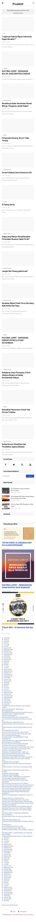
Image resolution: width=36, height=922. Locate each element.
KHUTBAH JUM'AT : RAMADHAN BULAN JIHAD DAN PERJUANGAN (16, 72)
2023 (5, 699)
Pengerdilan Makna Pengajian (10, 762)
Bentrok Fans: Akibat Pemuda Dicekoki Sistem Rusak (17, 803)
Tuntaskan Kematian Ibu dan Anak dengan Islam (16, 748)
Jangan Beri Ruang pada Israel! (15, 271)
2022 (5, 677)
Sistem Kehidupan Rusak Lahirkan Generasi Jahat (16, 734)
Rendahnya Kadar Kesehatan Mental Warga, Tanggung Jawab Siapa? (17, 104)
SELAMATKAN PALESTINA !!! (10, 730)
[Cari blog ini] (14, 476)
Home (13, 911)
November (7, 653)
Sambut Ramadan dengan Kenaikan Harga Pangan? (17, 786)
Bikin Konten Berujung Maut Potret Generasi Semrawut (18, 785)
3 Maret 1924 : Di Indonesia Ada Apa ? (17, 628)
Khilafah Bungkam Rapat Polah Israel (12, 722)
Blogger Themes (12, 914)
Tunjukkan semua (18, 13)
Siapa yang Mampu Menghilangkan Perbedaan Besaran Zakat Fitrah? (16, 237)
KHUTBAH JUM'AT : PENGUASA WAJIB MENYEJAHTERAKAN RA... (13, 714)
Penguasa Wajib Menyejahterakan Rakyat (13, 778)
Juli (5, 646)
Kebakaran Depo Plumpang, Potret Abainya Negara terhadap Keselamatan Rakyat (16, 375)
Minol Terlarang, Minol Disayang (11, 735)
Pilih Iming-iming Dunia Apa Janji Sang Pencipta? (16, 788)
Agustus (6, 648)
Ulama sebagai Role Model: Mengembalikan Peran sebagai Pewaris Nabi (22, 497)
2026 (5, 895)
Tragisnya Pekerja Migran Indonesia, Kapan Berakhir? (17, 37)
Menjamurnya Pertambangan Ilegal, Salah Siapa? (16, 790)
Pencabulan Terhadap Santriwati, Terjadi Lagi (15, 752)
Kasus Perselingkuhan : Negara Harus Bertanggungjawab (13, 709)
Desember (7, 654)
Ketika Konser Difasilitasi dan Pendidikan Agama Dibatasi (14, 445)
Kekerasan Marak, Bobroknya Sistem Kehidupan (16, 753)
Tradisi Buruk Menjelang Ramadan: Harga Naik (15, 800)
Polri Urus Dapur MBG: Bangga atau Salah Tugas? (22, 505)
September (7, 649)
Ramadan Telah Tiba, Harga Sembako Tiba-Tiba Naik (17, 801)
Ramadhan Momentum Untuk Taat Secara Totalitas (16, 410)
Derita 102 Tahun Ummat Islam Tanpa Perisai (15, 732)
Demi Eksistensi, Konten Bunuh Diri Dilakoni (15, 783)
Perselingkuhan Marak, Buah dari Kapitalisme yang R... (18, 712)
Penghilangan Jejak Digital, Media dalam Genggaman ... (18, 757)
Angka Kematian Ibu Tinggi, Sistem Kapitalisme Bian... (18, 740)
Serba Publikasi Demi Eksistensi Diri (17, 172)
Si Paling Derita (8, 204)
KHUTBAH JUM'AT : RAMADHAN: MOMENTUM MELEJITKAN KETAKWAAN (15, 340)
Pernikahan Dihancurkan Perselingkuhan (14, 745)
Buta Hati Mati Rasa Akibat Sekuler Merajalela (15, 743)
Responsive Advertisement (10, 905)
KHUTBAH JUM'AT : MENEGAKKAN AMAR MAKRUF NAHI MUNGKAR (17, 586)
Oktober (6, 651)
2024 (5, 852)
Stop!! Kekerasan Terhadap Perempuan (13, 755)
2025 (5, 874)
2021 (5, 656)
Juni (5, 644)
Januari (6, 658)
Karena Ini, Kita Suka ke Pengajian (12, 750)
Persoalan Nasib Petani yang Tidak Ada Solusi (15, 717)
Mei (5, 643)
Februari (6, 659)
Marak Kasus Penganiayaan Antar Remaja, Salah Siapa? (18, 747)
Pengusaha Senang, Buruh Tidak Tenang (15, 139)
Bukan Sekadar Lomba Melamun (11, 742)
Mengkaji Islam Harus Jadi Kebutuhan (13, 798)
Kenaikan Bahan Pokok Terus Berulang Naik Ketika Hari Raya (18, 304)
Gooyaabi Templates (29, 914)
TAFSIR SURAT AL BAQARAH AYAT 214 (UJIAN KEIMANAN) (17, 543)
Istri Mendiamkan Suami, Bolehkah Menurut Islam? (20, 489)
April (5, 641)
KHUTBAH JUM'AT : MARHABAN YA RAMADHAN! (16, 776)
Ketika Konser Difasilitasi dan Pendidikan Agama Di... (17, 806)
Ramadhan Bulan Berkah (9, 805)
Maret (5, 639)
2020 (5, 638)
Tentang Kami (22, 911)
